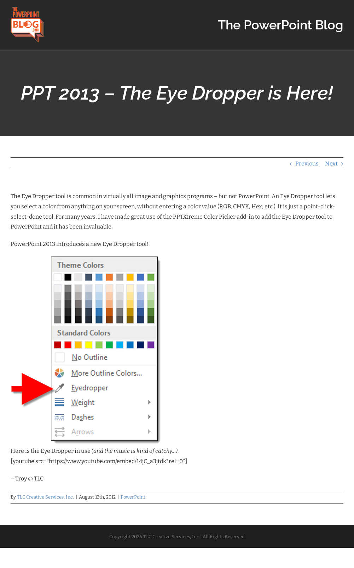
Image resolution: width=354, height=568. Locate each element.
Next (331, 163)
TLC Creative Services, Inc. (45, 497)
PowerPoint (133, 497)
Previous (307, 163)
